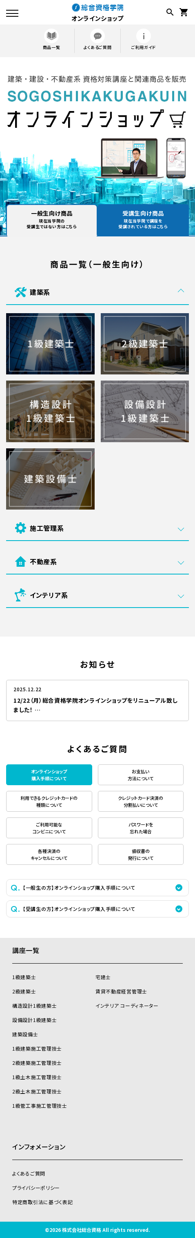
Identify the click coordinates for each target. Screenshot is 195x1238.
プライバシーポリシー (36, 1187)
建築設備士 (25, 1034)
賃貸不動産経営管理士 (121, 991)
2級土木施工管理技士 (37, 1091)
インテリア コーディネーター (127, 1005)
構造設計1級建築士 (34, 1005)
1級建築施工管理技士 (37, 1048)
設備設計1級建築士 (34, 1019)
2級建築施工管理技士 (37, 1062)
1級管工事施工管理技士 (39, 1105)
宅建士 (103, 976)
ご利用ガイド (143, 39)
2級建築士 (24, 991)
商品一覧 (51, 39)
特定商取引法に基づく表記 (42, 1201)
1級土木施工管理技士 (37, 1076)
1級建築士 (24, 976)
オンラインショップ (97, 12)
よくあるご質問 (98, 39)
